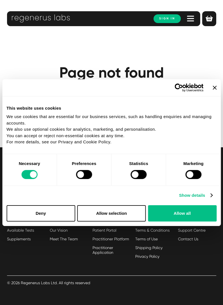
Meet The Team (64, 239)
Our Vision (59, 230)
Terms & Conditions (152, 230)
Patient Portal (104, 230)
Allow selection (111, 213)
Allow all (182, 213)
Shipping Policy (149, 247)
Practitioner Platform (111, 239)
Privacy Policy (147, 256)
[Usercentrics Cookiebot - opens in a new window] (179, 87)
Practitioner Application (103, 250)
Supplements (19, 239)
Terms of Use (146, 239)
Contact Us (188, 239)
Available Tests (20, 230)
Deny (41, 213)
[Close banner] (215, 87)
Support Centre (192, 230)
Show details (192, 195)
